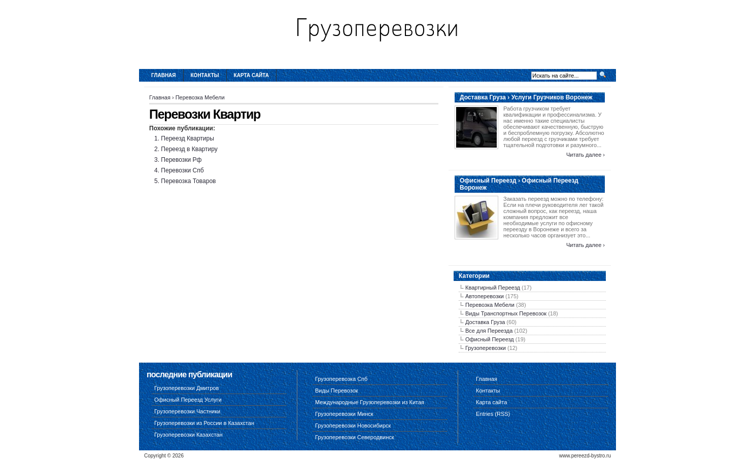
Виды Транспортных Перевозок (505, 313)
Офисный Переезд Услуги (188, 400)
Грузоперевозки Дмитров (186, 388)
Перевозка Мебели (200, 97)
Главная (163, 75)
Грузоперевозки (485, 348)
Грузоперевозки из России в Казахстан (204, 423)
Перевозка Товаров (188, 181)
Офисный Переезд (489, 339)
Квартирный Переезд (492, 288)
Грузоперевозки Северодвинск (354, 437)
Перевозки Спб (182, 170)
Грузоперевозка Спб (341, 379)
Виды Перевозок (336, 390)
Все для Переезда (488, 331)
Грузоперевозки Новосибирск (353, 425)
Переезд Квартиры (187, 138)
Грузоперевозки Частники (187, 411)
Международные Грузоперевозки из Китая (369, 402)
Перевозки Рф (181, 159)
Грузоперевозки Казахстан (188, 435)
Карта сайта (251, 75)
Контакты (205, 75)
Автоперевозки (484, 296)
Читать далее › (585, 155)
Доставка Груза (485, 322)
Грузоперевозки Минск (344, 414)
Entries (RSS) (493, 414)
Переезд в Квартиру (189, 149)
